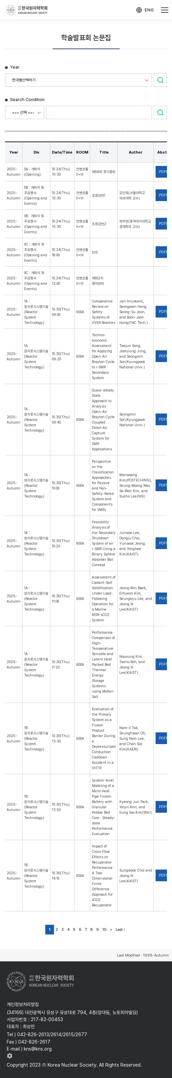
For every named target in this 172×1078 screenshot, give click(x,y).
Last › (120, 929)
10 (104, 929)
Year (14, 67)
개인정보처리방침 (23, 1004)
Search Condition (27, 99)
